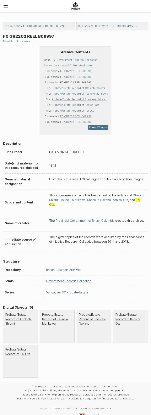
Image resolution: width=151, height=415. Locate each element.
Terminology (23, 41)
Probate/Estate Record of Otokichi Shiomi (78, 88)
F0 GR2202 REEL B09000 (76, 121)
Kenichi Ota (120, 200)
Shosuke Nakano (99, 200)
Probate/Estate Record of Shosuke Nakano (79, 99)
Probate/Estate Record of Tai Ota (73, 110)
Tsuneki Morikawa (73, 200)
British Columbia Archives (63, 269)
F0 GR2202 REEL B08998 (76, 116)
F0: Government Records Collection (74, 59)
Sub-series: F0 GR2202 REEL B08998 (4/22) (107, 26)
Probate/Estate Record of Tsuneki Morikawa (80, 93)
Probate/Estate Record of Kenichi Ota (75, 104)
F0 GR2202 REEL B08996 (76, 76)
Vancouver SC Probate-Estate (73, 65)
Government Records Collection (68, 281)
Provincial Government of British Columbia (85, 220)
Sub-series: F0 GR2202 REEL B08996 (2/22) (34, 26)
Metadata (8, 41)
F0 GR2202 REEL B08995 (76, 71)
